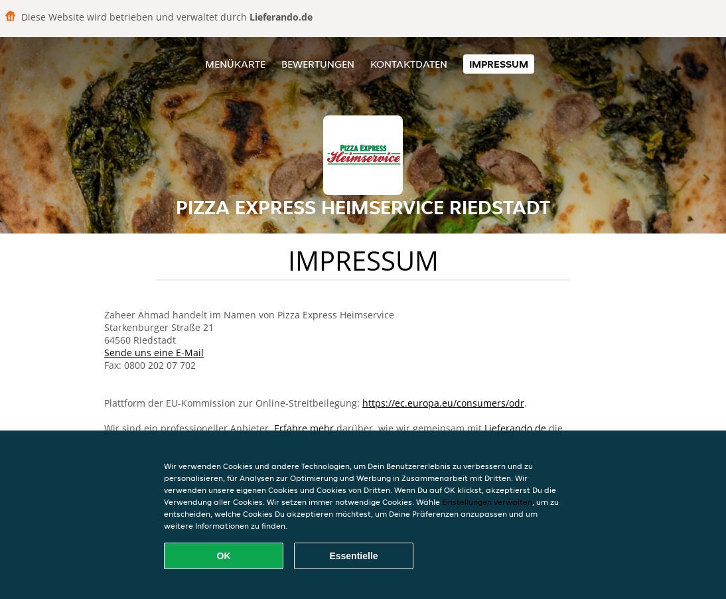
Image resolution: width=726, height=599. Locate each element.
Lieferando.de (515, 428)
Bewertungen (317, 64)
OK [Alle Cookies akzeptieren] (224, 556)
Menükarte (235, 64)
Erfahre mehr (304, 428)
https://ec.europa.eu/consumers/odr (443, 403)
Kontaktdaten (408, 64)
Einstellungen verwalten (487, 502)
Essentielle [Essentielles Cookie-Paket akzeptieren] (353, 556)
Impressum (498, 64)
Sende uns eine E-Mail (154, 352)
